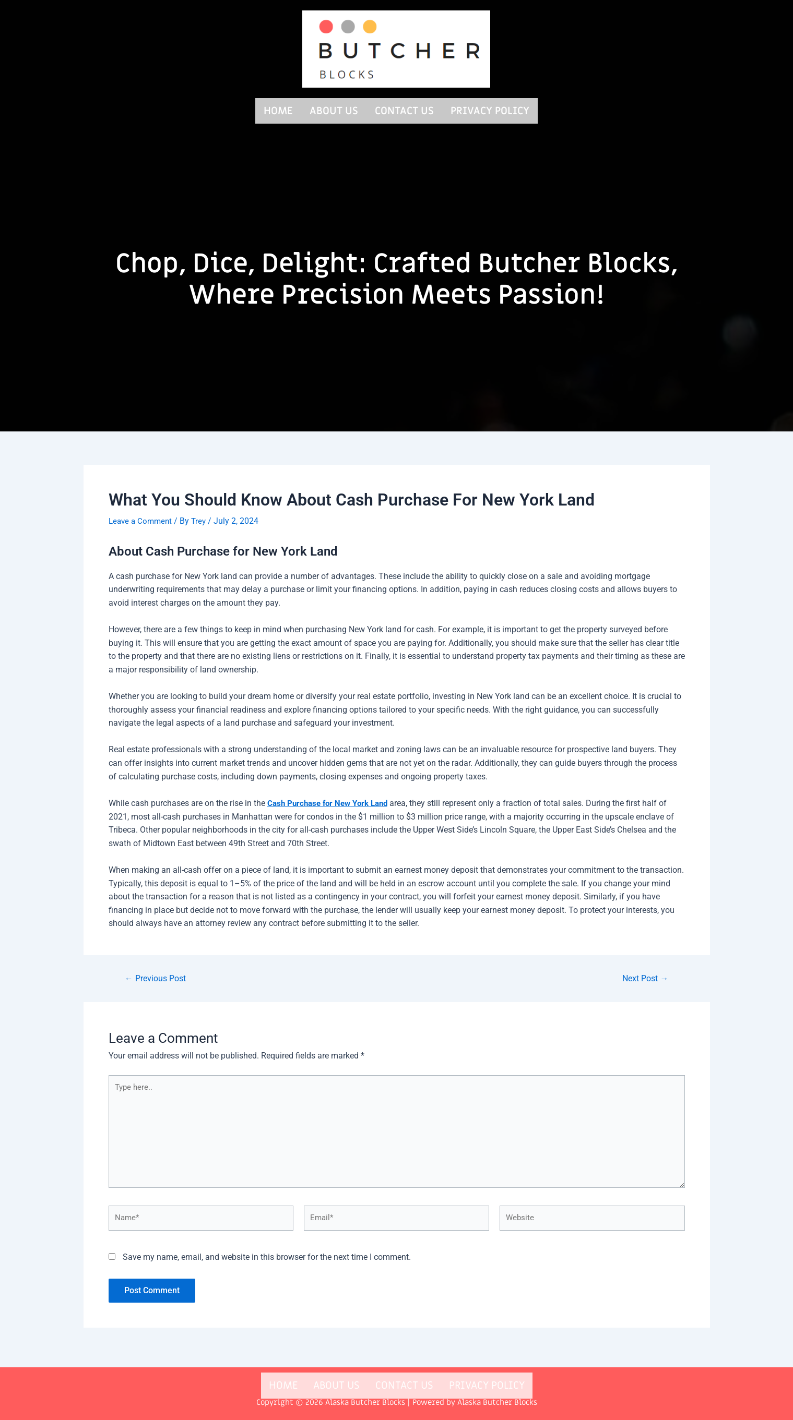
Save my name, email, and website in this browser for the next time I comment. (267, 1264)
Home (278, 109)
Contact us (404, 109)
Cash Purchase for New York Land (331, 800)
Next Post (643, 975)
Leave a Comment (142, 519)
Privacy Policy (490, 109)
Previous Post (158, 975)
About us (334, 109)
